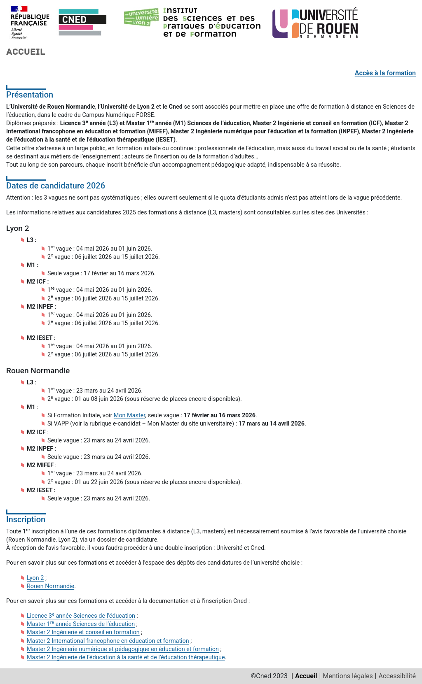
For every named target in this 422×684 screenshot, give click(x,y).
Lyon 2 (35, 578)
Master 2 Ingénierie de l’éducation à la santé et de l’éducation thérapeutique (126, 657)
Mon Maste (128, 415)
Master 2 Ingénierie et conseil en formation (83, 632)
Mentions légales (348, 676)
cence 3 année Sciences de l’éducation (83, 615)
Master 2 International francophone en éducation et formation (108, 640)
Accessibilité (397, 676)
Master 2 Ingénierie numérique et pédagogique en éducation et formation (123, 649)
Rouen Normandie (50, 586)
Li (29, 615)
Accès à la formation (385, 73)
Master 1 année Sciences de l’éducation (81, 624)
